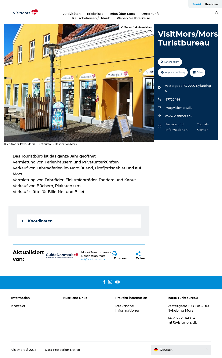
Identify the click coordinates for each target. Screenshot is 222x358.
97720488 (172, 99)
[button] (121, 255)
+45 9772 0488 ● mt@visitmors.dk (182, 320)
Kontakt (18, 306)
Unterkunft (150, 14)
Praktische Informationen (128, 308)
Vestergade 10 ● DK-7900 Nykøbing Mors (189, 308)
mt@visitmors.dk (179, 108)
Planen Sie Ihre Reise (133, 18)
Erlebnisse (95, 14)
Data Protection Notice (62, 350)
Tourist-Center (202, 127)
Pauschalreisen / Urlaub (91, 18)
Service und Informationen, (177, 127)
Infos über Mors (122, 14)
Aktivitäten (72, 14)
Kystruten (211, 4)
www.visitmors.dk (179, 116)
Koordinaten (36, 221)
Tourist (197, 4)
